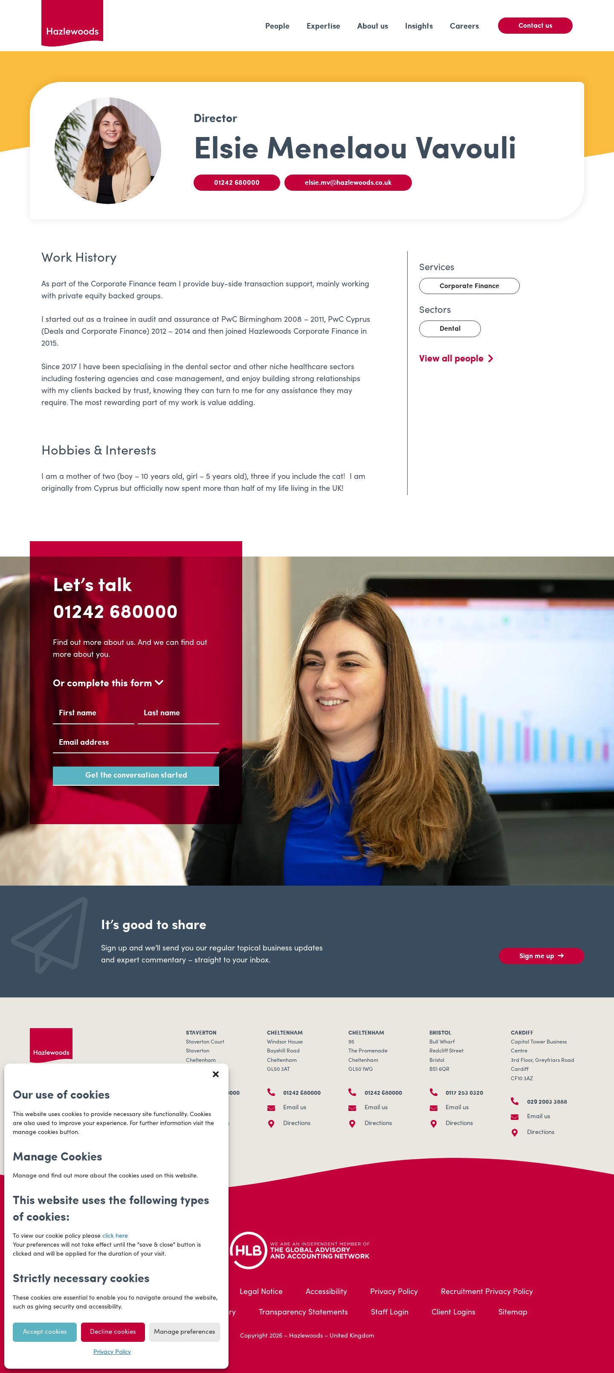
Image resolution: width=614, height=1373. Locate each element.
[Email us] (275, 1108)
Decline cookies (113, 1332)
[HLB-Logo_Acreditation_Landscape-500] (307, 1249)
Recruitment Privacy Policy (487, 1292)
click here (115, 1236)
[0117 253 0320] (437, 1092)
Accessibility (326, 1292)
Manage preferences (184, 1332)
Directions (296, 1124)
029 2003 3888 (547, 1101)
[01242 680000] (275, 1092)
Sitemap (512, 1313)
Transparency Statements (303, 1313)
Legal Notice (261, 1292)
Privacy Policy (112, 1353)
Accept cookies (45, 1332)
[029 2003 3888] (519, 1101)
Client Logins (453, 1313)
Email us (294, 1108)
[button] (215, 1074)
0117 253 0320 (464, 1092)
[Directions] (275, 1124)
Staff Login (389, 1313)
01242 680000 (115, 610)
